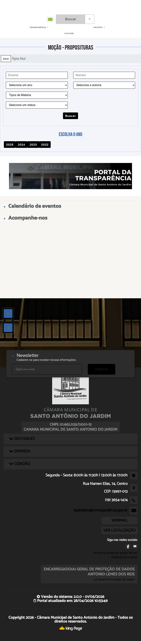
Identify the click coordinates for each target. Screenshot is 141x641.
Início (6, 58)
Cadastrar (101, 369)
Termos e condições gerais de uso (115, 553)
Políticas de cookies (124, 557)
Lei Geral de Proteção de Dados (114, 579)
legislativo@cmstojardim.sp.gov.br (101, 510)
